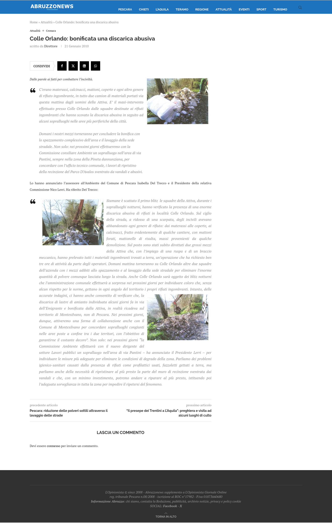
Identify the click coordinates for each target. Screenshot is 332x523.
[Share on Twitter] (73, 66)
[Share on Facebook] (62, 66)
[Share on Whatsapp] (95, 66)
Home (34, 22)
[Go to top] (166, 517)
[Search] (300, 9)
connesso (53, 446)
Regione (202, 9)
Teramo (182, 9)
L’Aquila (162, 9)
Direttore (50, 46)
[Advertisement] (262, 75)
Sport (262, 9)
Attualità (224, 9)
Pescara (125, 9)
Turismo (280, 9)
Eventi (244, 9)
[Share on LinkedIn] (84, 66)
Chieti (144, 9)
